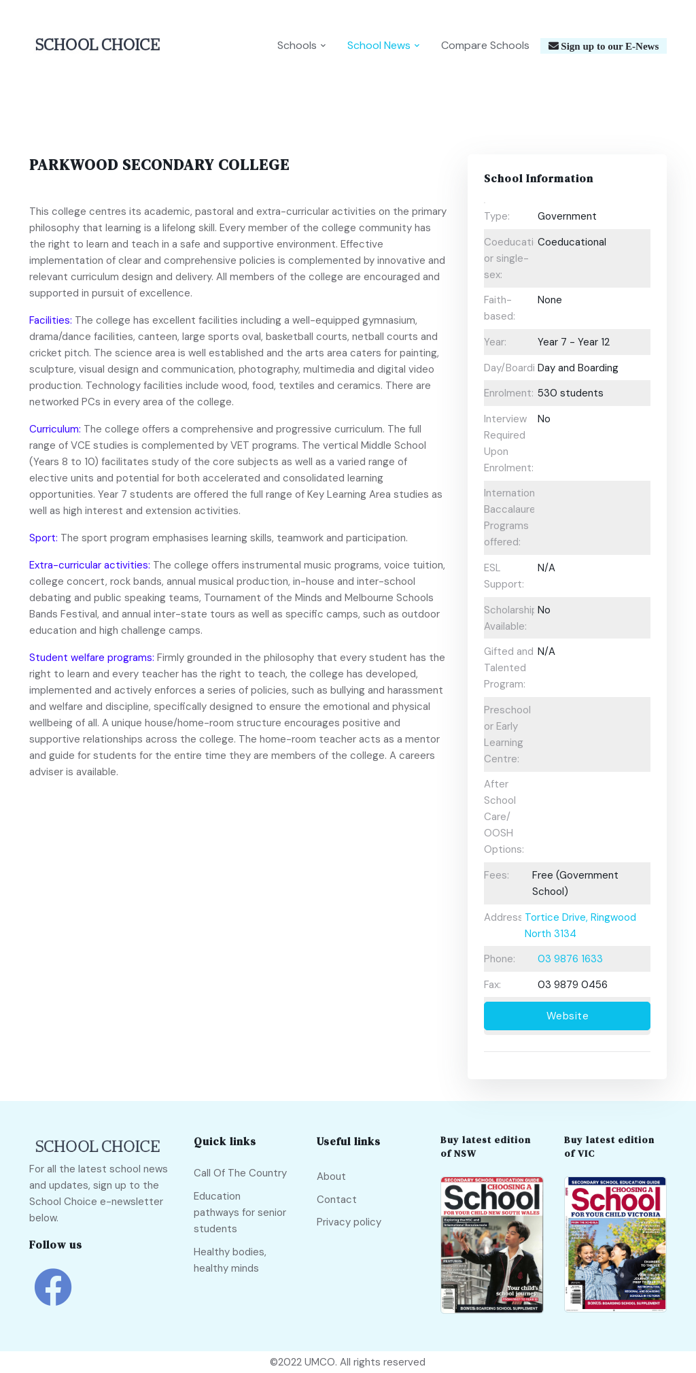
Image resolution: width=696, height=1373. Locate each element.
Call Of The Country (240, 1173)
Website (567, 1016)
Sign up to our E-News (609, 46)
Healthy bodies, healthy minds (230, 1260)
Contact (337, 1199)
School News (379, 45)
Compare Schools (485, 45)
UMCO (319, 1362)
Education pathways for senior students (240, 1212)
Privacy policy (349, 1222)
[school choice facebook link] (53, 1297)
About (331, 1176)
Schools (297, 45)
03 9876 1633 (570, 959)
